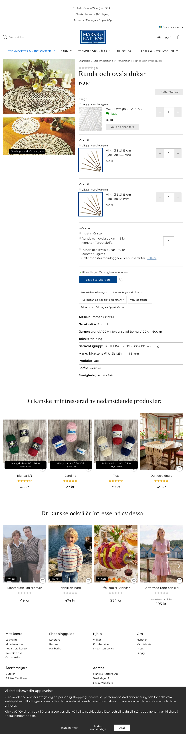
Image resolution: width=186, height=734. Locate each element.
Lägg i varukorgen (95, 104)
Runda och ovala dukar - (119, 241)
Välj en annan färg (122, 126)
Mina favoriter (14, 644)
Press (140, 648)
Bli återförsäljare (16, 678)
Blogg (141, 653)
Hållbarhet (55, 648)
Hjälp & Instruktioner (159, 51)
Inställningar (69, 727)
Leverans (54, 639)
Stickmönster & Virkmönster (31, 51)
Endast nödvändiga (98, 728)
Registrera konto (16, 648)
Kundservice (101, 644)
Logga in (11, 639)
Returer (54, 644)
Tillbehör (126, 51)
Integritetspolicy (103, 648)
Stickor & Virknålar (95, 51)
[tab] (95, 292)
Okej (122, 727)
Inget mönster (92, 233)
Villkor (151, 258)
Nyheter (142, 639)
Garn (66, 51)
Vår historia (144, 644)
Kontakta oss (13, 653)
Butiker (10, 673)
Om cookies (13, 657)
